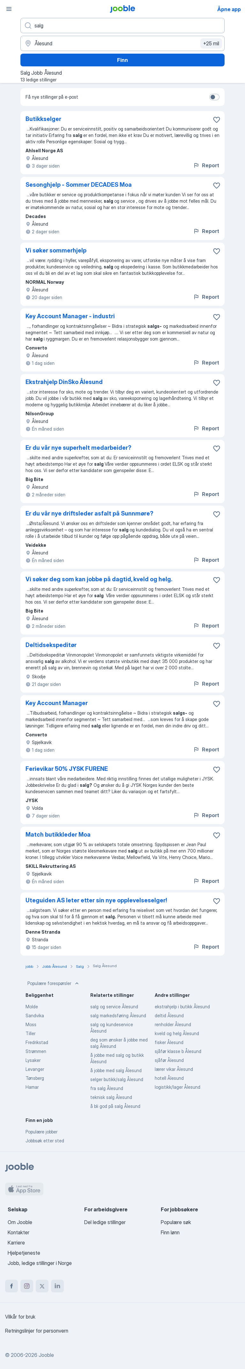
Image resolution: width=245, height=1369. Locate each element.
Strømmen (36, 1051)
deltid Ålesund (169, 1015)
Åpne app (229, 9)
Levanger (35, 1069)
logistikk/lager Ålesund (177, 1087)
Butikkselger (43, 119)
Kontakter (18, 1232)
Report (206, 165)
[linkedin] (57, 1286)
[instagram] (26, 1286)
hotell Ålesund (169, 1078)
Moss (31, 1024)
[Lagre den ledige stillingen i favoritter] (216, 119)
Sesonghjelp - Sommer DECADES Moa (79, 184)
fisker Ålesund (169, 1042)
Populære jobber (41, 1131)
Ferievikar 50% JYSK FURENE (67, 768)
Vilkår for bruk (20, 1316)
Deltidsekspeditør (51, 645)
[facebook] (11, 1286)
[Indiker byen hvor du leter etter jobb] (122, 43)
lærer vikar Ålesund (174, 1069)
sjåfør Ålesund (169, 1060)
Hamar (32, 1087)
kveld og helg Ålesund (177, 1033)
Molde (32, 1006)
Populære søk (176, 1222)
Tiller (30, 1033)
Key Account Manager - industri (70, 316)
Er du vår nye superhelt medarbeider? (78, 447)
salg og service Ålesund (114, 1006)
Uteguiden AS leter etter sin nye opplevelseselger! (96, 900)
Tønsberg (35, 1078)
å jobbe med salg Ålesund (116, 1070)
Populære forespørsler (53, 983)
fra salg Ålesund (106, 1088)
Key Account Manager (57, 703)
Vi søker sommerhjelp (56, 250)
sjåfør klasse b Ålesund (178, 1051)
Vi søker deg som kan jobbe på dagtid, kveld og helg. (99, 579)
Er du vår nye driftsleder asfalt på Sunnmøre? (89, 513)
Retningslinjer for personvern (36, 1331)
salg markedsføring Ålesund (118, 1015)
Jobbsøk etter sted (45, 1140)
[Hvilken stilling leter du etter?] (122, 25)
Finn (122, 60)
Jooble (46, 1355)
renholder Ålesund (173, 1024)
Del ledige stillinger (105, 1222)
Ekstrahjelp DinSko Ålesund (64, 382)
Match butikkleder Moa (58, 834)
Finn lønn (170, 1232)
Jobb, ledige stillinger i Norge (40, 1263)
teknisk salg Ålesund (111, 1097)
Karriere (16, 1242)
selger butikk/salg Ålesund (116, 1079)
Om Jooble (20, 1222)
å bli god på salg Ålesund (115, 1106)
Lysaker (33, 1060)
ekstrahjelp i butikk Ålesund (182, 1006)
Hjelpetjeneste (24, 1253)
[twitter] (42, 1286)
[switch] (214, 97)
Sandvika (35, 1015)
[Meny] (9, 9)
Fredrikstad (37, 1042)
